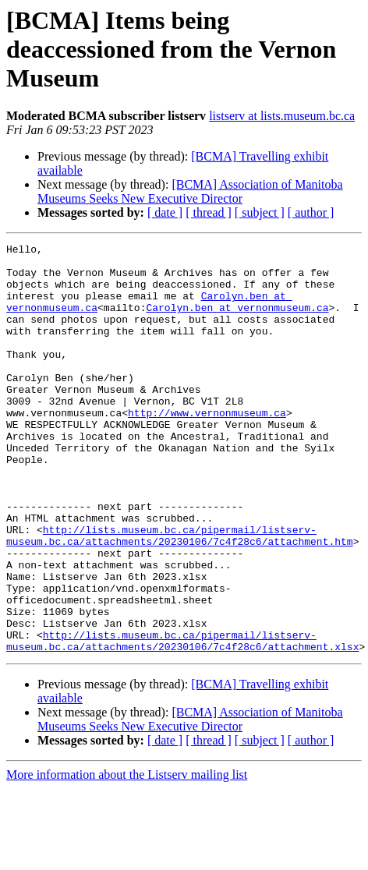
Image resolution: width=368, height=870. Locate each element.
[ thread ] (209, 212)
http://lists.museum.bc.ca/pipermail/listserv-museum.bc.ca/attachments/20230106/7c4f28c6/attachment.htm (179, 595)
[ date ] (164, 212)
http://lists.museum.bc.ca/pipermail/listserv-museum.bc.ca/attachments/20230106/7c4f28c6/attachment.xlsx (182, 721)
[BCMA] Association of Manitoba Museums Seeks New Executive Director (189, 191)
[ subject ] (260, 212)
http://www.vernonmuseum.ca (207, 447)
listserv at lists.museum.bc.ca (282, 115)
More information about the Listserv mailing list (126, 856)
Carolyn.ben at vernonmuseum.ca (237, 321)
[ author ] (311, 212)
